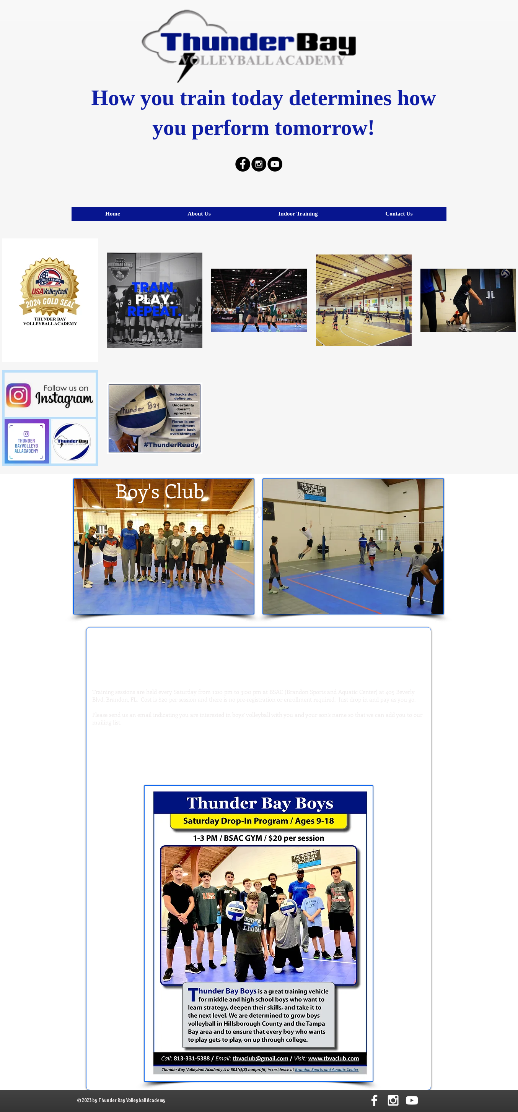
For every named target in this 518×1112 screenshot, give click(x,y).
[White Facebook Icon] (374, 1100)
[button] (298, 214)
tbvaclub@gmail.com (258, 763)
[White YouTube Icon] (411, 1100)
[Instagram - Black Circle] (258, 164)
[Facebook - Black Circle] (242, 164)
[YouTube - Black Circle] (274, 164)
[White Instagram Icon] (393, 1100)
